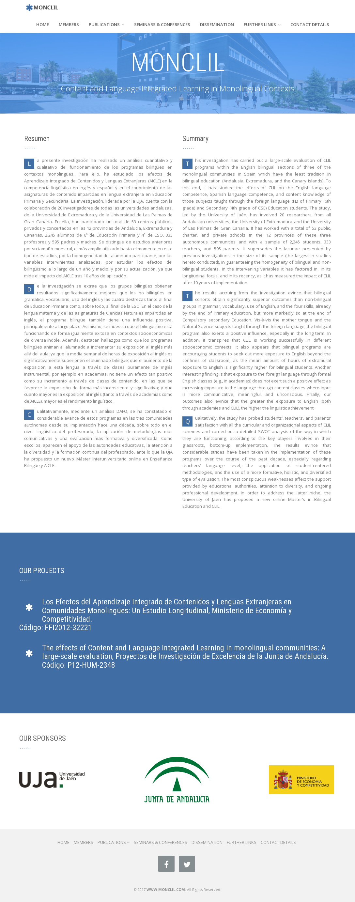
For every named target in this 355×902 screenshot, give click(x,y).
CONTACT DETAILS (309, 24)
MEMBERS (69, 24)
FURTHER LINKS (262, 24)
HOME (42, 24)
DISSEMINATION (217, 24)
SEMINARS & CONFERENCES (162, 24)
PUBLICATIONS (106, 24)
